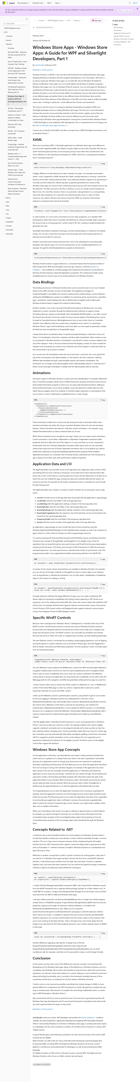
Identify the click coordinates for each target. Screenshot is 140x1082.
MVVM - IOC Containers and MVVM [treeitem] (16, 132)
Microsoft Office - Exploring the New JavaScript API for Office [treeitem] (17, 54)
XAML (116, 25)
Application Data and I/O (122, 33)
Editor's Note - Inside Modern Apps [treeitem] (15, 139)
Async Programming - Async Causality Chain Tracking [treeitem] (17, 62)
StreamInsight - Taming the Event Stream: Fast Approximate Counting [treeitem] (17, 80)
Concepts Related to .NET (122, 42)
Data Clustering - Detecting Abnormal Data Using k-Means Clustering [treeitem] (17, 191)
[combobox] (15, 23)
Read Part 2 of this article (42, 70)
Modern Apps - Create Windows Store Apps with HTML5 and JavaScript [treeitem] (16, 172)
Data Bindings (118, 27)
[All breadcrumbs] (35, 20)
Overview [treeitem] (9, 36)
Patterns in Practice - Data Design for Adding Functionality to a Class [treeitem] (17, 117)
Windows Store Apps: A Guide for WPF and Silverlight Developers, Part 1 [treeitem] (17, 100)
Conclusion (117, 45)
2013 (68, 20)
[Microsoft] (4, 3)
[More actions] (105, 20)
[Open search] (130, 3)
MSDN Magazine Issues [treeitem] (12, 28)
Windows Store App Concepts (124, 39)
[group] (70, 211)
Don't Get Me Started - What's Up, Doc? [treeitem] (16, 164)
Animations (117, 30)
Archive (41, 20)
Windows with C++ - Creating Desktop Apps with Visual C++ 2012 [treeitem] (17, 156)
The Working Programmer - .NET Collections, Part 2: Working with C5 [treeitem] (17, 89)
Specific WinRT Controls (122, 36)
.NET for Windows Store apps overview (50, 125)
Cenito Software (87, 1017)
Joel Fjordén (39, 65)
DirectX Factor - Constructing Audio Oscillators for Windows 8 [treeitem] (16, 181)
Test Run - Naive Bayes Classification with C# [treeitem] (15, 109)
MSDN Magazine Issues (55, 20)
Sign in (135, 3)
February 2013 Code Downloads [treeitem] (14, 125)
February (77, 20)
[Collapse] (26, 19)
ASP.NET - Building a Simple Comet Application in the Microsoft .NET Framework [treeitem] (17, 71)
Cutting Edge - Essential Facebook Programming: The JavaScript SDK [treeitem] (17, 147)
